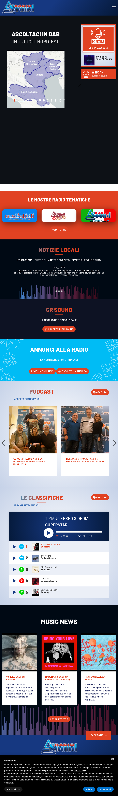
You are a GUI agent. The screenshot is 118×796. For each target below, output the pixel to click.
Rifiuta (89, 789)
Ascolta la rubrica (72, 371)
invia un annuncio (42, 371)
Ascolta (100, 392)
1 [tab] (56, 291)
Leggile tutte (59, 719)
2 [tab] (59, 291)
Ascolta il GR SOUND (59, 329)
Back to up (98, 735)
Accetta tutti (105, 789)
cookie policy (80, 770)
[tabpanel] (39, 70)
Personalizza (13, 789)
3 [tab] (62, 291)
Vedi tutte (59, 229)
